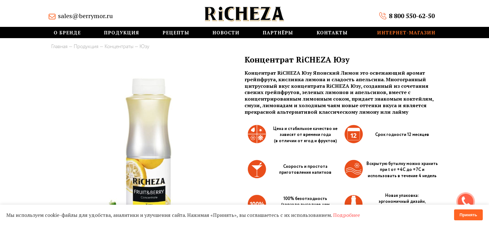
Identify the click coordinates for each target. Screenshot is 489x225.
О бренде (67, 32)
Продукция (121, 32)
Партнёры (278, 32)
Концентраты (118, 46)
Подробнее (346, 215)
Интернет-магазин (406, 32)
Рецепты (175, 32)
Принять (468, 214)
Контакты (332, 32)
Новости (226, 32)
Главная (59, 46)
